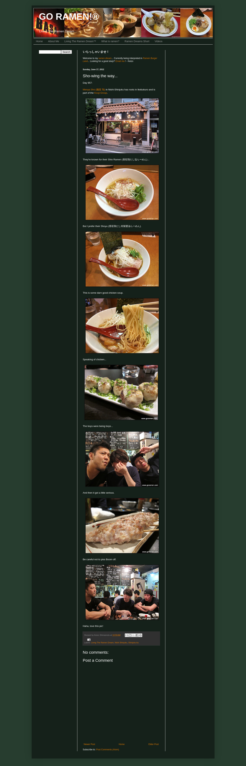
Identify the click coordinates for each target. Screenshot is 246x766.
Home (39, 41)
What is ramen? (110, 41)
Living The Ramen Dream (102, 642)
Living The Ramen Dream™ (80, 41)
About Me (53, 41)
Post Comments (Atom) (107, 749)
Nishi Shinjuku (121, 642)
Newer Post (89, 744)
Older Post (153, 744)
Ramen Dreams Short (137, 41)
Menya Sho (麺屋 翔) (94, 89)
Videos (159, 41)
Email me (120, 61)
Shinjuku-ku (133, 642)
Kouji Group (100, 92)
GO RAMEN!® (69, 17)
